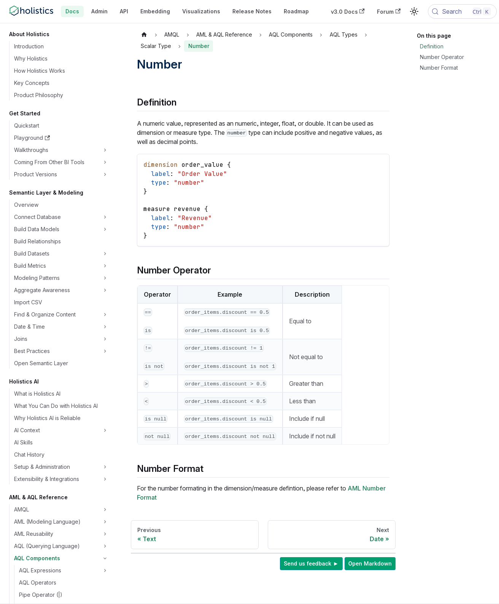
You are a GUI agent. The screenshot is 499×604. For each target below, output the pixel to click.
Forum (388, 11)
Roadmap (296, 11)
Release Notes (252, 11)
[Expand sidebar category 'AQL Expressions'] (105, 150)
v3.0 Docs (348, 11)
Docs (72, 11)
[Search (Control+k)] (462, 11)
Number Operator (442, 57)
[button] (61, 47)
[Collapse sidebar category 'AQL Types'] (105, 187)
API (124, 11)
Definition (431, 46)
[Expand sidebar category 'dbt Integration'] (105, 425)
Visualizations (201, 11)
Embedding (155, 11)
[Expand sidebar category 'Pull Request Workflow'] (105, 376)
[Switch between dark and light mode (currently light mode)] (414, 11)
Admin (99, 11)
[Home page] (144, 34)
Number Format (439, 67)
